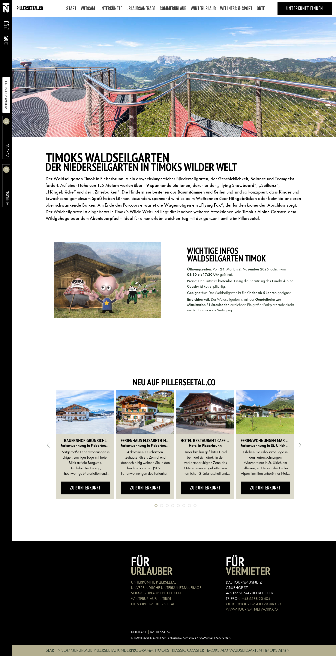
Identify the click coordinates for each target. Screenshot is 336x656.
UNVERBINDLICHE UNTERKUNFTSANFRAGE (166, 587)
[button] (107, 280)
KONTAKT (139, 631)
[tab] (156, 505)
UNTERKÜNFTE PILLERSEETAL (153, 582)
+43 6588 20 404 (256, 598)
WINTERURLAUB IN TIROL (151, 598)
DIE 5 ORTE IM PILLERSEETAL (152, 603)
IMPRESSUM (160, 631)
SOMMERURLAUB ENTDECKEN (156, 592)
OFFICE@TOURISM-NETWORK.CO (253, 603)
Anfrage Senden (6, 95)
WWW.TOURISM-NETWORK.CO (252, 609)
